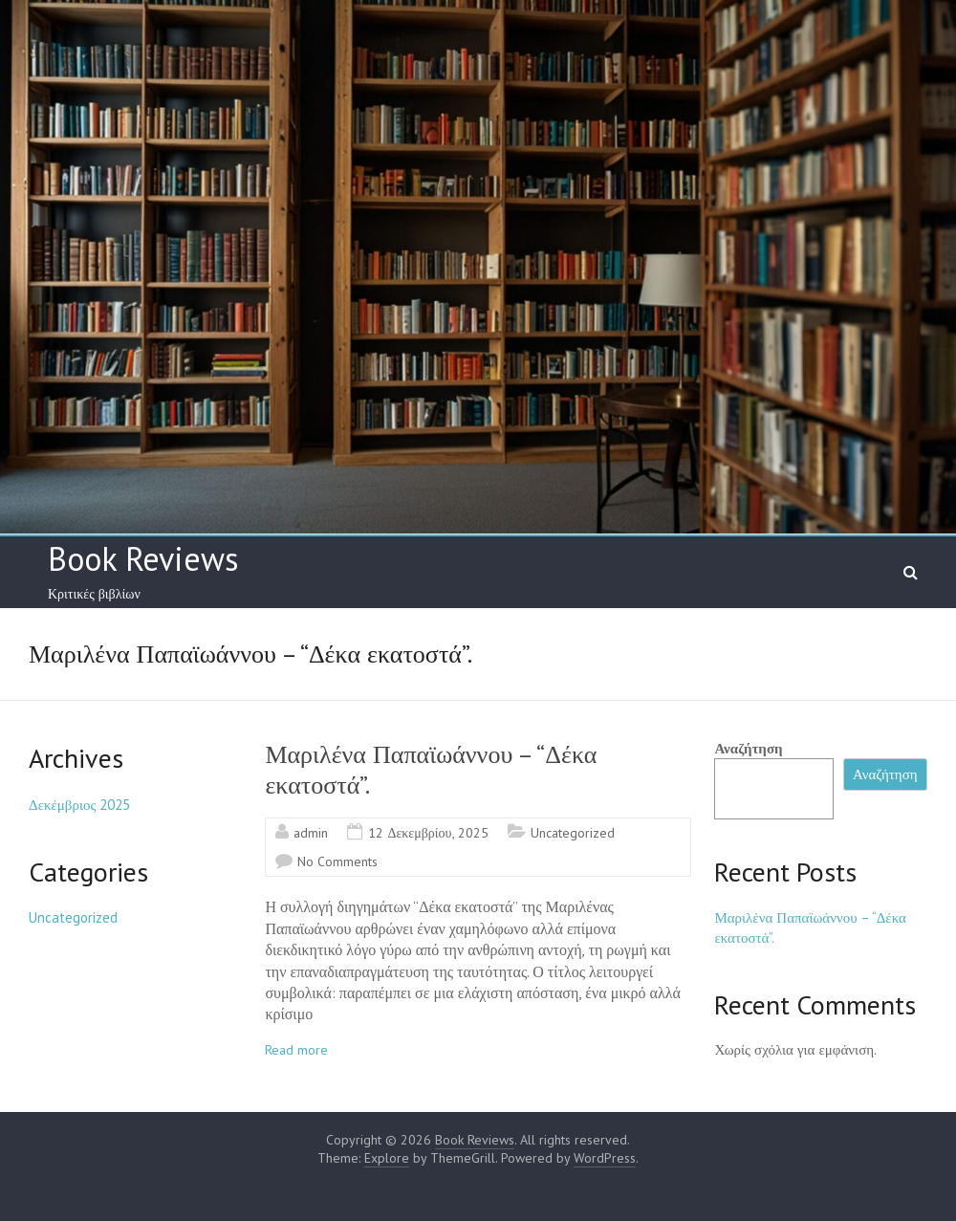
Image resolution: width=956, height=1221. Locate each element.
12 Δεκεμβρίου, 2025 (428, 832)
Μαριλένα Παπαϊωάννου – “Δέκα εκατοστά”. (431, 769)
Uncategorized (573, 832)
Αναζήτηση (748, 748)
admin (310, 832)
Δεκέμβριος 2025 (79, 805)
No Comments (337, 861)
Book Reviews (143, 558)
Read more (296, 1049)
